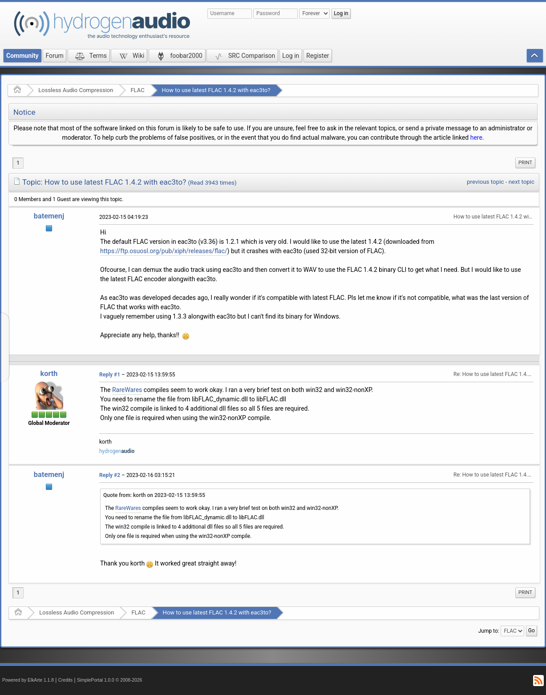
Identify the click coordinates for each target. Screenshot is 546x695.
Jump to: (488, 630)
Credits (65, 680)
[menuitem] (525, 163)
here (476, 137)
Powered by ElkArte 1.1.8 (28, 680)
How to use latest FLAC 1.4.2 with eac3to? (216, 90)
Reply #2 (109, 475)
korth (49, 373)
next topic (521, 181)
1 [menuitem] (18, 163)
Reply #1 (109, 375)
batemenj (49, 216)
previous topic (485, 181)
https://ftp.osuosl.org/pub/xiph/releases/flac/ (163, 251)
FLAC (137, 90)
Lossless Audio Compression (75, 90)
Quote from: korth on (154, 495)
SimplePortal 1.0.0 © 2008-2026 (109, 680)
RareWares (127, 389)
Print (525, 163)
